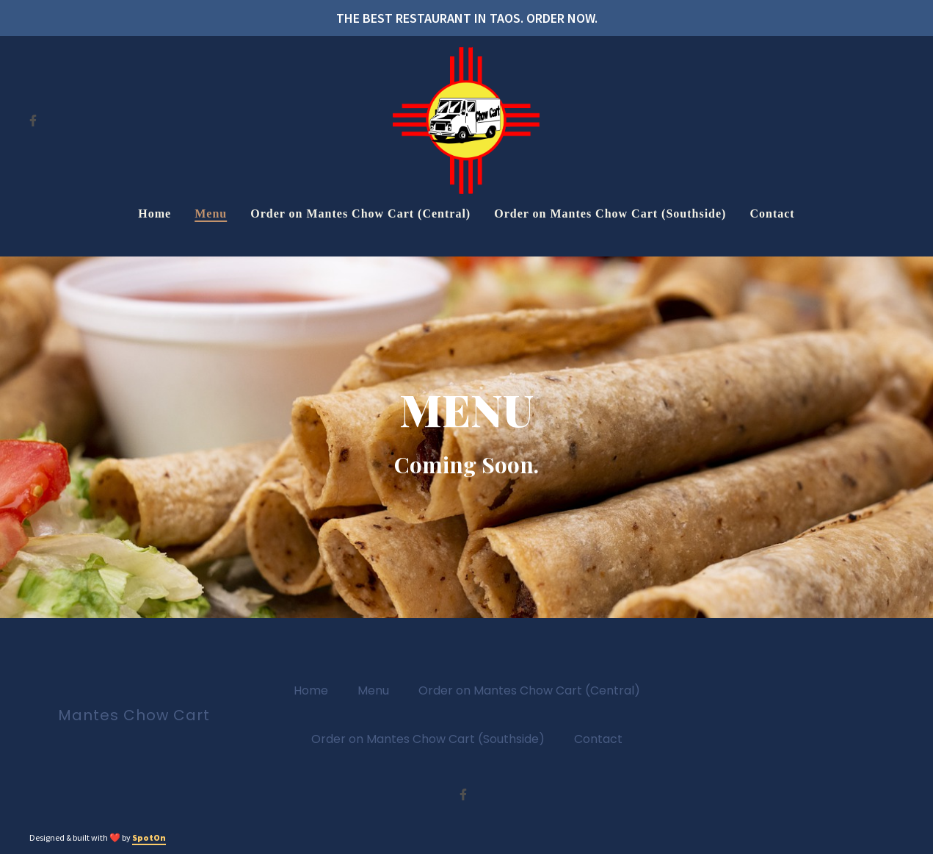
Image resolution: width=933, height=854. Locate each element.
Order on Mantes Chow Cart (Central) (533, 690)
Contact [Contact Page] (771, 213)
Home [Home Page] (154, 213)
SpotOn (149, 837)
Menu (377, 690)
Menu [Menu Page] (211, 213)
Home (315, 690)
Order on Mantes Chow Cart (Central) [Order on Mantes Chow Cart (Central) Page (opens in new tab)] (360, 213)
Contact (602, 738)
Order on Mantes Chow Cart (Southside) (432, 738)
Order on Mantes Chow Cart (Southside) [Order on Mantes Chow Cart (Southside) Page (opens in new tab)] (610, 213)
